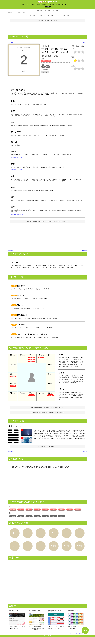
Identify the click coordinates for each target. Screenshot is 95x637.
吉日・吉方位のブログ (35, 610)
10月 (59, 15)
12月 (68, 15)
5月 (41, 15)
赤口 (29, 516)
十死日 (45, 516)
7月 (48, 15)
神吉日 (77, 509)
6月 (45, 15)
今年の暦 (39, 10)
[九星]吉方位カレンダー (55, 610)
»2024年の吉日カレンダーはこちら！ (47, 20)
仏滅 (21, 516)
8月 (52, 15)
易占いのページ (50, 446)
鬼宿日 (61, 509)
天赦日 (20, 509)
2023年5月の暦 (21, 12)
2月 (30, 15)
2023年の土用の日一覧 (17, 214)
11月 (64, 15)
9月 (55, 15)
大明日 (45, 509)
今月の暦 (55, 10)
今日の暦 (47, 10)
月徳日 (69, 509)
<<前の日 (10, 42)
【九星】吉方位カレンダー (57, 407)
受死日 (37, 516)
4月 (38, 15)
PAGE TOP (85, 630)
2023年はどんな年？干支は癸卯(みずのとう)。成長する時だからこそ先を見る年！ (47, 221)
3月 (34, 15)
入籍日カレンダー (14, 610)
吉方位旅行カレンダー (74, 610)
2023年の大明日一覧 (16, 169)
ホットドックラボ (73, 633)
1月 (27, 15)
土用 (53, 516)
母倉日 (37, 509)
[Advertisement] (47, 27)
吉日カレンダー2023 (12, 12)
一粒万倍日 (12, 509)
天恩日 (53, 509)
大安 (29, 509)
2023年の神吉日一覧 (16, 157)
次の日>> (84, 42)
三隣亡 (61, 516)
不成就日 (13, 516)
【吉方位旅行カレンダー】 (52, 412)
